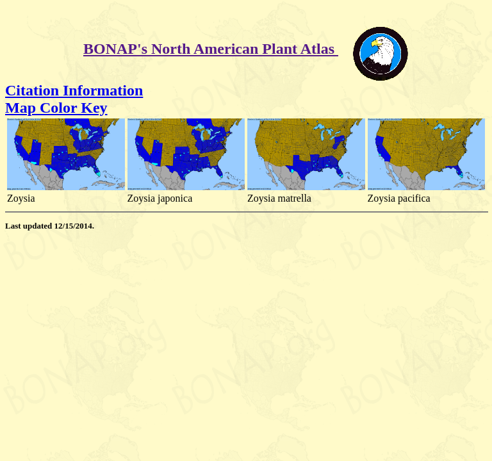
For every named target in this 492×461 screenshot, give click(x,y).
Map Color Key (56, 107)
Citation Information (74, 90)
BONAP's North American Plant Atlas (210, 48)
